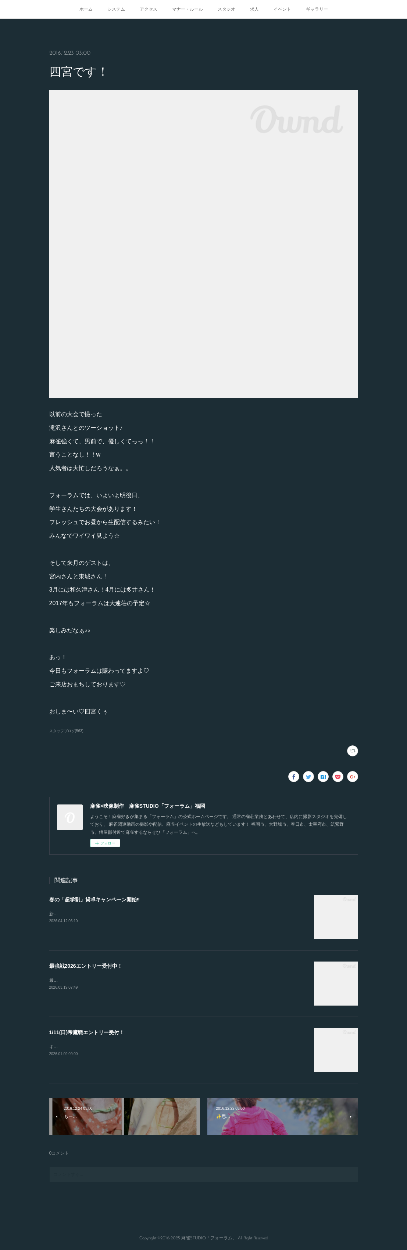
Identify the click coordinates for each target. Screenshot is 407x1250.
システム (116, 9)
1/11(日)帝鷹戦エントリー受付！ (87, 1032)
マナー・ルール (187, 9)
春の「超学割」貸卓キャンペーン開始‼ (94, 899)
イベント (282, 9)
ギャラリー (317, 9)
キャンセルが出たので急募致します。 (86, 1046)
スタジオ (226, 9)
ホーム (86, 9)
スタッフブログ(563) (66, 731)
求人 (254, 9)
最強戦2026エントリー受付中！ (85, 966)
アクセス (148, 9)
